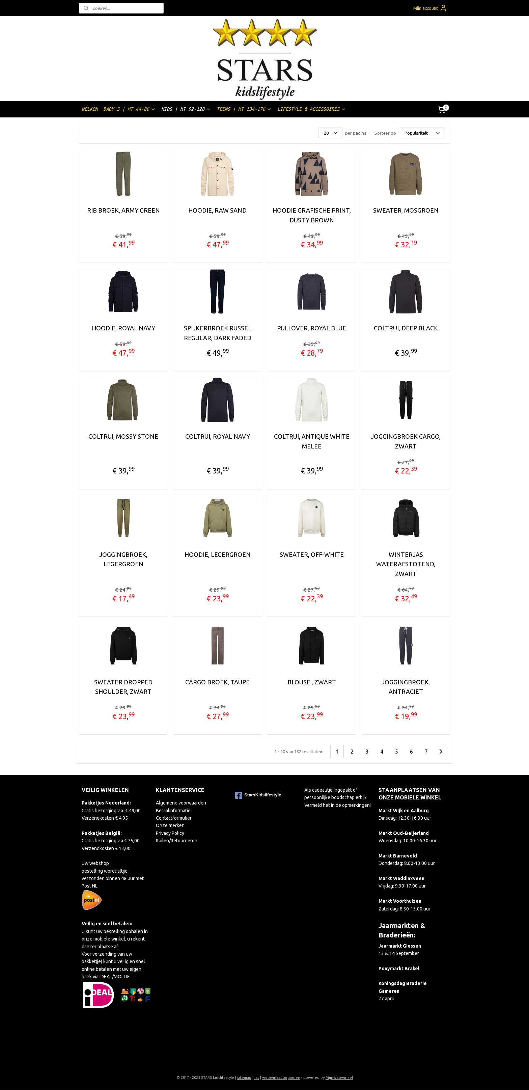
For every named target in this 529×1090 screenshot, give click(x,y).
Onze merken (170, 825)
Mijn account (430, 8)
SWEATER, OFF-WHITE (311, 554)
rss (256, 1077)
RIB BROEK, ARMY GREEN (123, 210)
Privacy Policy (170, 833)
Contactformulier (174, 818)
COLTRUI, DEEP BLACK (405, 328)
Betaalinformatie (173, 810)
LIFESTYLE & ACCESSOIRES (311, 109)
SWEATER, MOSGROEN (405, 210)
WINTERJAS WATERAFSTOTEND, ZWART (405, 564)
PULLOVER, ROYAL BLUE (311, 328)
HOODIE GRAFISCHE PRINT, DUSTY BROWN (311, 215)
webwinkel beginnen (281, 1077)
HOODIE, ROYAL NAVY (123, 328)
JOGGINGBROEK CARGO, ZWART (406, 441)
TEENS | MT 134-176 (244, 109)
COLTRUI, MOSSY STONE (123, 436)
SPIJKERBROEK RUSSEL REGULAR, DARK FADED (217, 333)
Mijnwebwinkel (339, 1077)
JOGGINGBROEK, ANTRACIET (406, 687)
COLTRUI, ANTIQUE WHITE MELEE (311, 441)
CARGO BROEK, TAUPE (217, 682)
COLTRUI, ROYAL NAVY (217, 436)
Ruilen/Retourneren (176, 840)
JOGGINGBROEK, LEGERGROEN (123, 559)
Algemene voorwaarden (181, 803)
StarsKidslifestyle (258, 795)
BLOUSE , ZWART (311, 682)
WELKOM (90, 109)
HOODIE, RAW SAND (217, 210)
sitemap (244, 1077)
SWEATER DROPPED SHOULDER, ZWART (123, 687)
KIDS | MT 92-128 (186, 109)
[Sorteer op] (422, 133)
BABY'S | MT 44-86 (129, 109)
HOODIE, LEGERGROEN (217, 554)
